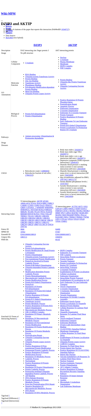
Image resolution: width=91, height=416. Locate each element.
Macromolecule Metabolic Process (38, 310)
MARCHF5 (83, 213)
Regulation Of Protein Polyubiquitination (33, 288)
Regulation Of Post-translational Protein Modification (37, 324)
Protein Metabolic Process (35, 304)
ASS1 (85, 206)
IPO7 (63, 213)
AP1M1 (46, 201)
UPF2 (57, 219)
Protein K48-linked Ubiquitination (38, 265)
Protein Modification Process (36, 280)
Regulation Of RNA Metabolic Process (40, 393)
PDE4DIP (70, 215)
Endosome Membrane (68, 323)
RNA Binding (30, 74)
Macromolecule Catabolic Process (38, 278)
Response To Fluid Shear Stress (72, 346)
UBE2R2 (23, 222)
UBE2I (37, 220)
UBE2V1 (38, 222)
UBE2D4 (31, 218)
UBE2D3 (24, 218)
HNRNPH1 (49, 208)
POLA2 (83, 215)
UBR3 (36, 225)
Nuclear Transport (67, 361)
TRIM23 (72, 217)
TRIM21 (23, 216)
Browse (9, 26)
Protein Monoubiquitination (35, 276)
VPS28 (81, 219)
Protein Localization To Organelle (73, 304)
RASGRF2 (59, 217)
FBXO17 (48, 205)
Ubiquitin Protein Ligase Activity (38, 94)
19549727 (65, 29)
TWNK (86, 217)
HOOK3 (86, 211)
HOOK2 (79, 211)
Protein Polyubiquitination (35, 114)
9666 (22, 229)
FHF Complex (65, 68)
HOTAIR (34, 210)
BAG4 (39, 203)
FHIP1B (58, 211)
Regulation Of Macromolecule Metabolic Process (36, 319)
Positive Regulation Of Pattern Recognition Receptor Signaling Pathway (72, 371)
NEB (64, 215)
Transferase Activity (33, 83)
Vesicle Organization (68, 287)
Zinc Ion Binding (31, 81)
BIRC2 (45, 203)
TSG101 (31, 216)
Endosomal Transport (68, 321)
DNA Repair (30, 391)
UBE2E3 (23, 220)
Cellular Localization (68, 274)
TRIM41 (79, 217)
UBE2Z (30, 225)
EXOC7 (84, 209)
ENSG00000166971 (63, 234)
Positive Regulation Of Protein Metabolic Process (37, 381)
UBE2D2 (45, 216)
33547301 (64, 184)
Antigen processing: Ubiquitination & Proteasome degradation (39, 137)
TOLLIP (48, 214)
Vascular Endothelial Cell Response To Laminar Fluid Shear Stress (75, 358)
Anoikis (63, 380)
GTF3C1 (65, 211)
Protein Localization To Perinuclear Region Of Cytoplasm (73, 129)
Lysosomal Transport (68, 270)
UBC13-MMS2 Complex (34, 312)
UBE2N (50, 220)
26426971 (78, 150)
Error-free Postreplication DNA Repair (40, 384)
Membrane (64, 64)
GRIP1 (23, 208)
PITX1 (43, 212)
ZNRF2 (64, 221)
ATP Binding (30, 376)
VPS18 (76, 219)
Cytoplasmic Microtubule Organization (70, 292)
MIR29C (23, 212)
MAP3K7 (75, 213)
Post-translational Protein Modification (40, 259)
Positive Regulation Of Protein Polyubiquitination (37, 296)
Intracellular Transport (68, 267)
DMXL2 (71, 209)
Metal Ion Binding (32, 91)
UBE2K (43, 220)
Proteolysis (29, 284)
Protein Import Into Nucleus (71, 348)
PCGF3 (37, 212)
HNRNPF (40, 208)
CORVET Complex (67, 344)
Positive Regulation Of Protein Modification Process (37, 353)
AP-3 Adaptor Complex (69, 367)
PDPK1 (77, 215)
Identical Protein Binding (69, 306)
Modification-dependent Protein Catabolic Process (37, 273)
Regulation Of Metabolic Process (37, 357)
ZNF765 (23, 227)
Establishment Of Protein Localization (74, 272)
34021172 (72, 179)
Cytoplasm (29, 63)
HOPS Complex (66, 66)
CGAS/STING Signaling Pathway (73, 329)
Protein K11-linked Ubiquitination (38, 299)
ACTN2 (75, 206)
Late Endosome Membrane (70, 386)
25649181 (74, 162)
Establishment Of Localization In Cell (74, 280)
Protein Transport (66, 115)
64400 (57, 229)
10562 (22, 232)
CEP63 (36, 205)
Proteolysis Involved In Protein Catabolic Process (37, 262)
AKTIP (72, 44)
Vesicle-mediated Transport (70, 318)
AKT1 (80, 206)
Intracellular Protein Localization (72, 257)
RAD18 (49, 212)
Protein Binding (31, 79)
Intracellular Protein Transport (71, 278)
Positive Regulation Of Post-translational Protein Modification (38, 347)
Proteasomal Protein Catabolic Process (40, 350)
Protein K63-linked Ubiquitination (73, 125)
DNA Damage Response (34, 378)
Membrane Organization (69, 331)
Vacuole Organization (68, 295)
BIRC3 (51, 203)
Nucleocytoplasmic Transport (71, 363)
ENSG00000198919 (28, 234)
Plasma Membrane (67, 62)
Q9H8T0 (58, 237)
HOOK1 (72, 211)
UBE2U (31, 222)
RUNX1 (36, 214)
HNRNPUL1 (25, 210)
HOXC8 (41, 210)
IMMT (58, 213)
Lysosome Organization (69, 111)
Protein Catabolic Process (35, 369)
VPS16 (70, 219)
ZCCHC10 (43, 225)
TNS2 (42, 214)
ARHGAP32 (25, 203)
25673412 (64, 179)
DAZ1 (42, 205)
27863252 (29, 175)
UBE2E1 (39, 218)
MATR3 (58, 215)
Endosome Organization (69, 108)
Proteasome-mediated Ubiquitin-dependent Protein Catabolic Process (39, 372)
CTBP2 (65, 209)
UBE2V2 (45, 222)
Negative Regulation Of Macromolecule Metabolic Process (38, 387)
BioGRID (9, 38)
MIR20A (48, 210)
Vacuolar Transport (67, 261)
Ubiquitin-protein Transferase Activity (39, 77)
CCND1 (30, 205)
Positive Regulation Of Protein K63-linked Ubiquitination (39, 307)
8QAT (57, 240)
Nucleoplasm (30, 361)
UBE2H (31, 220)
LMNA (68, 213)
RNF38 (30, 214)
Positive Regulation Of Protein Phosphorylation (72, 101)
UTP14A (63, 219)
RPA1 (66, 217)
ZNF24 (50, 225)
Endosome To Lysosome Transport (73, 113)
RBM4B (23, 214)
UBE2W (23, 225)
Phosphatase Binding (33, 85)
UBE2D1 (38, 216)
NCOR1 (31, 212)
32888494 (45, 171)
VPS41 (58, 221)
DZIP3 (38, 44)
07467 (57, 232)
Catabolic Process (32, 359)
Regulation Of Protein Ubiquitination (39, 367)
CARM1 (23, 205)
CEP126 (58, 209)
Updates (9, 33)
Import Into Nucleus (68, 354)
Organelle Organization (69, 312)
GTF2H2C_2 (31, 208)
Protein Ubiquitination (33, 116)
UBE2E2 (46, 218)
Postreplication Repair (68, 104)
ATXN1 (34, 203)
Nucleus (63, 57)
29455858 (81, 169)
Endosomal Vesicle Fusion (70, 301)
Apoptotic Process (67, 106)
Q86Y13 (23, 237)
